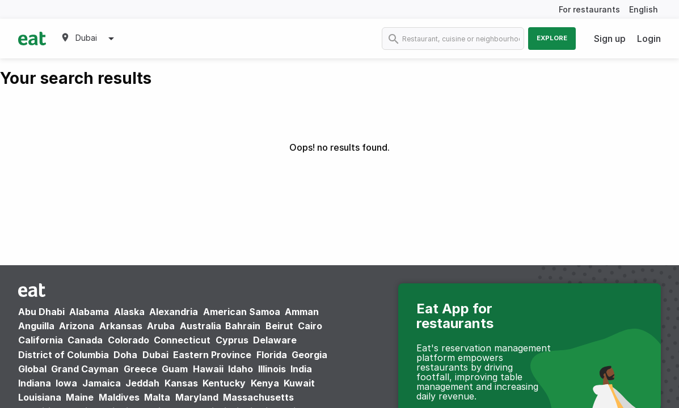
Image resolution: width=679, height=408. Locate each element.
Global (32, 369)
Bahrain (242, 326)
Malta (157, 397)
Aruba (161, 326)
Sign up (610, 38)
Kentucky (224, 383)
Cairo (310, 326)
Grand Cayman (85, 369)
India (301, 369)
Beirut (279, 326)
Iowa (66, 383)
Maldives (119, 397)
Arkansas (120, 326)
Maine (80, 397)
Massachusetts (258, 397)
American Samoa (241, 311)
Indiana (34, 383)
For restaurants (589, 9)
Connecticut (182, 340)
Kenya (265, 383)
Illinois (272, 369)
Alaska (129, 311)
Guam (175, 369)
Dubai (155, 354)
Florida (271, 354)
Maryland (196, 397)
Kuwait (299, 383)
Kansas (181, 383)
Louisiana (39, 397)
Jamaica (101, 383)
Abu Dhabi (41, 311)
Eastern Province (212, 354)
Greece (140, 369)
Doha (125, 354)
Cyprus (232, 340)
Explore (552, 38)
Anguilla (36, 326)
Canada (85, 340)
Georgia (309, 354)
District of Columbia (63, 354)
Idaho (240, 369)
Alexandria (173, 311)
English (643, 9)
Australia (201, 326)
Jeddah (142, 383)
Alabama (89, 311)
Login (649, 38)
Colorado (128, 340)
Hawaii (208, 369)
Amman (302, 311)
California (40, 340)
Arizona (76, 326)
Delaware (275, 340)
